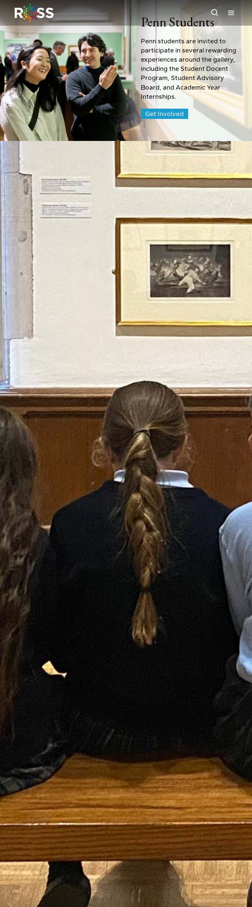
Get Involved (164, 114)
